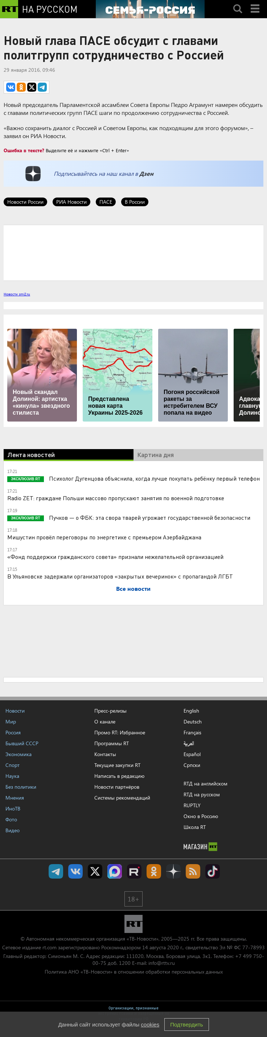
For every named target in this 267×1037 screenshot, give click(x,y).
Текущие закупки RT (117, 765)
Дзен (146, 173)
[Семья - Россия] (150, 9)
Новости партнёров (116, 786)
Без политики (20, 786)
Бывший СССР (21, 743)
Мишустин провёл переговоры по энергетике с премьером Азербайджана (104, 537)
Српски (192, 765)
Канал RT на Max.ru (114, 871)
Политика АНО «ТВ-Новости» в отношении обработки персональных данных (134, 971)
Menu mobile (256, 2)
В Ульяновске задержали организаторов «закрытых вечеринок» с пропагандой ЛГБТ (120, 576)
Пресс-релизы (110, 710)
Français (192, 732)
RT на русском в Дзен (173, 871)
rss (193, 871)
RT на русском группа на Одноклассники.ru (154, 871)
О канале (104, 721)
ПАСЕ (105, 201)
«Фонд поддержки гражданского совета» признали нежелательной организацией (115, 556)
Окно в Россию (201, 816)
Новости (15, 710)
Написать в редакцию (119, 775)
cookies (150, 1024)
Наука (12, 775)
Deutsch (193, 721)
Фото (11, 819)
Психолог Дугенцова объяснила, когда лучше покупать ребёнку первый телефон (154, 478)
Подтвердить (186, 1024)
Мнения (14, 797)
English (191, 711)
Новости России (25, 201)
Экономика (18, 754)
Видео (12, 830)
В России (135, 201)
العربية (189, 743)
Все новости (133, 588)
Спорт (12, 765)
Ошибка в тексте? (24, 150)
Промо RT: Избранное (119, 732)
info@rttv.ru (161, 962)
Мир (10, 721)
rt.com (49, 947)
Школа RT (195, 827)
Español (192, 754)
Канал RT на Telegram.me (56, 871)
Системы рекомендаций (122, 797)
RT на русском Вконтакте (75, 871)
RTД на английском (205, 783)
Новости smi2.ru (17, 293)
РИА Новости (71, 201)
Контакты (105, 754)
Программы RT (111, 743)
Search (238, 2)
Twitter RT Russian (95, 871)
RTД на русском (202, 794)
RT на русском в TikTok (212, 871)
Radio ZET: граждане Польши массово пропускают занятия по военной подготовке (115, 498)
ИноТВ (12, 808)
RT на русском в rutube (134, 871)
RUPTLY (192, 805)
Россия (13, 732)
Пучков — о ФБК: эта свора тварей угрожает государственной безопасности (149, 517)
